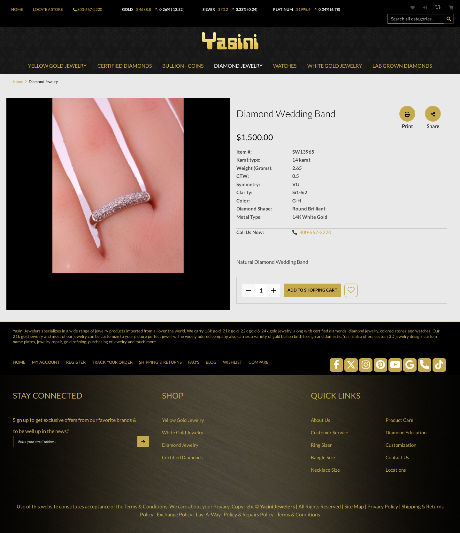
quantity (261, 290)
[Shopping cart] (451, 7)
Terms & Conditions (145, 507)
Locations (396, 470)
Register (76, 363)
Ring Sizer (321, 445)
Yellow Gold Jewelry (183, 420)
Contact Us (397, 458)
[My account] (424, 7)
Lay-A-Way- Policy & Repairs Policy (234, 514)
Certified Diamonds (182, 458)
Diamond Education (406, 433)
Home (17, 9)
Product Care (399, 420)
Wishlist (232, 363)
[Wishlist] (416, 7)
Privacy (221, 507)
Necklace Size (325, 470)
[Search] (449, 19)
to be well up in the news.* (41, 431)
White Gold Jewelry (182, 433)
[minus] (248, 290)
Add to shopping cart (312, 290)
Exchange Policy (174, 514)
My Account (46, 363)
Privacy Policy (382, 507)
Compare (259, 363)
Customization (401, 445)
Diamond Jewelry (180, 445)
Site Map (354, 507)
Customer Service (329, 433)
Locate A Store (48, 9)
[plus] (273, 290)
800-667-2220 (89, 9)
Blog (211, 363)
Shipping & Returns (160, 363)
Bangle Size (323, 458)
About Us (320, 420)
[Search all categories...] (415, 19)
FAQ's (193, 363)
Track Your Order (112, 363)
